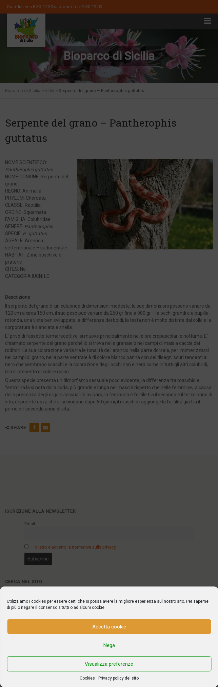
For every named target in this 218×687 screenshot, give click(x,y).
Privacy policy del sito (118, 678)
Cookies (87, 678)
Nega (109, 645)
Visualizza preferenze (109, 664)
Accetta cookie (109, 627)
